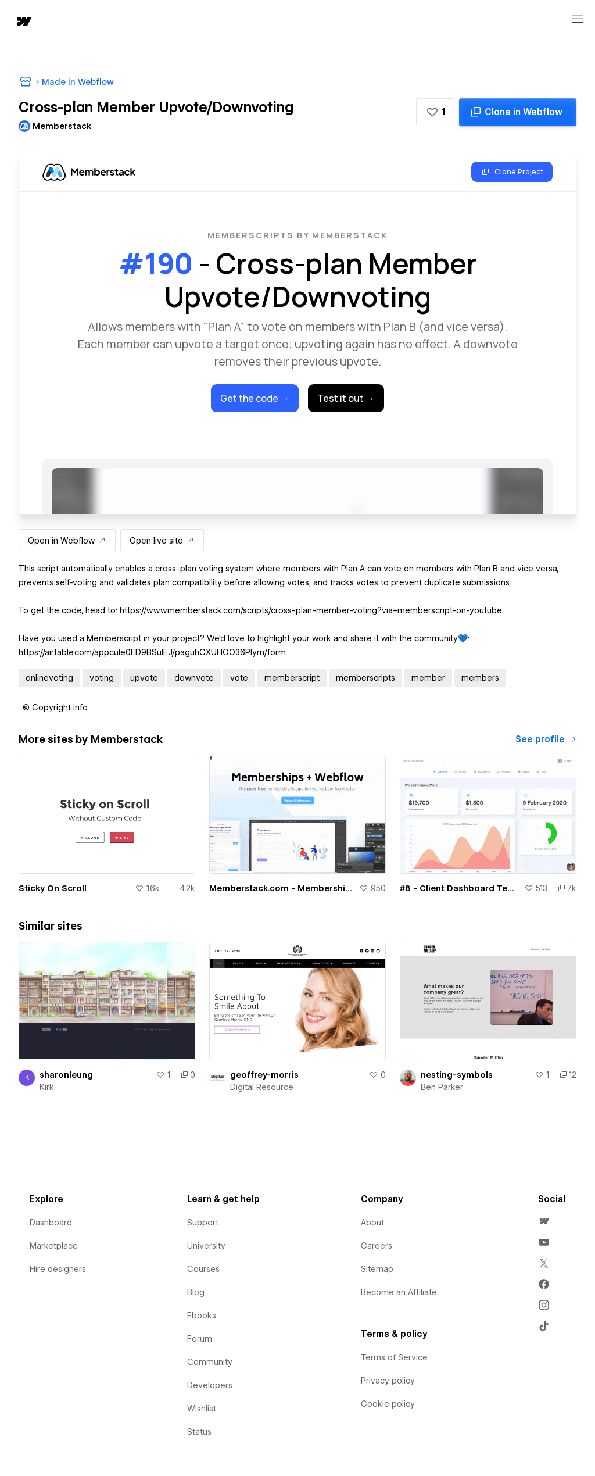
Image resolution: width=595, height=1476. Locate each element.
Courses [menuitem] (203, 1269)
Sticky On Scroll (53, 888)
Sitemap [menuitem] (377, 1269)
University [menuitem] (206, 1245)
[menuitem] (544, 1221)
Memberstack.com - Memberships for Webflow (281, 888)
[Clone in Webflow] (517, 112)
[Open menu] (577, 19)
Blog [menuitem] (196, 1292)
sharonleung (66, 1075)
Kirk (47, 1087)
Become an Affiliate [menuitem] (399, 1292)
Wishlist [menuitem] (201, 1408)
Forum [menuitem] (199, 1338)
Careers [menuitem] (376, 1245)
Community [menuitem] (209, 1362)
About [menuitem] (372, 1222)
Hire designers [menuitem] (58, 1269)
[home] (23, 22)
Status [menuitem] (199, 1431)
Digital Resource (261, 1087)
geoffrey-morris (264, 1075)
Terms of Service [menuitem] (394, 1357)
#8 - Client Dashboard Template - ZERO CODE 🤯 (459, 888)
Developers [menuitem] (209, 1385)
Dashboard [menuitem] (51, 1222)
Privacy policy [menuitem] (388, 1380)
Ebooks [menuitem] (201, 1315)
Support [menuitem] (202, 1222)
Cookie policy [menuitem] (388, 1404)
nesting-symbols (457, 1075)
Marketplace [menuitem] (54, 1245)
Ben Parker (442, 1087)
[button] (435, 112)
